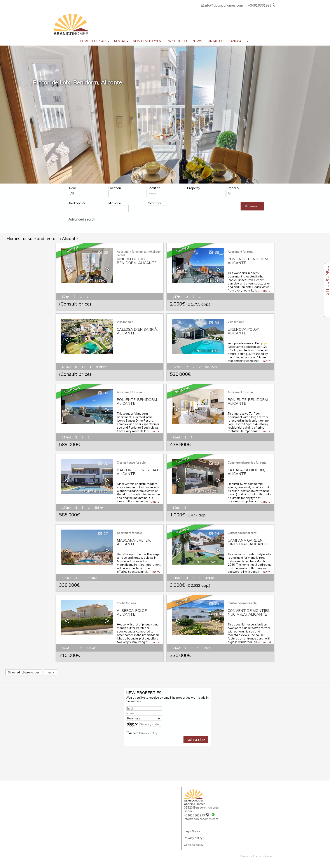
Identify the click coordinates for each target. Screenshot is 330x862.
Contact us (215, 41)
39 (102, 252)
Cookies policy (193, 844)
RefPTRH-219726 (95, 632)
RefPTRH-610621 (206, 280)
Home (84, 41)
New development (148, 41)
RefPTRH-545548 (95, 561)
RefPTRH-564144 (206, 351)
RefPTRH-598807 (95, 351)
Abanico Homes (194, 804)
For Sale (100, 41)
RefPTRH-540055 (95, 421)
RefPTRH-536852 (206, 421)
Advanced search (81, 219)
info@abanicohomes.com (223, 5)
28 (213, 604)
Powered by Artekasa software (256, 856)
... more (265, 290)
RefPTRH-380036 (206, 561)
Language (238, 41)
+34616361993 (196, 815)
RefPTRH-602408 (206, 632)
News (197, 41)
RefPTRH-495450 (95, 491)
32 (102, 463)
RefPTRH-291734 (206, 491)
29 (102, 604)
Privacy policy (148, 733)
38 (213, 252)
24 (213, 533)
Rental (121, 41)
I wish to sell (178, 41)
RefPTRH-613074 (95, 280)
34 (213, 322)
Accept (143, 733)
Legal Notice (192, 831)
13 (213, 463)
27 (213, 393)
